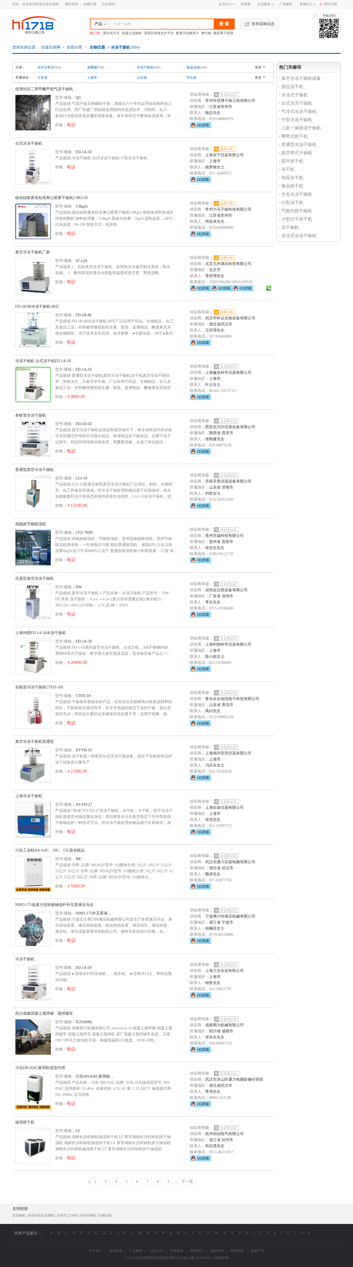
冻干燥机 (289, 227)
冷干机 (287, 169)
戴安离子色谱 (223, 33)
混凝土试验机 (132, 33)
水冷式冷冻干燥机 (298, 235)
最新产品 (257, 1251)
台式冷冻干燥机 (28, 143)
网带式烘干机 (293, 136)
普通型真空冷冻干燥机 (34, 470)
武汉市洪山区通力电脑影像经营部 (234, 1079)
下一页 (187, 1181)
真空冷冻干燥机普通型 (34, 741)
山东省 (142, 77)
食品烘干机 (291, 186)
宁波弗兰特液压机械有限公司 (230, 916)
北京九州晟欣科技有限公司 (228, 264)
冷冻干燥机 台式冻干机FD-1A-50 (43, 361)
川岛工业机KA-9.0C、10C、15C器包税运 (50, 850)
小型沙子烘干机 (295, 219)
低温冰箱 (193, 67)
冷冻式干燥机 (293, 94)
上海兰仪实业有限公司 (224, 971)
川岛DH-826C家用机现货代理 (40, 1068)
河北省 (191, 77)
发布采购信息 (260, 24)
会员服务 (264, 4)
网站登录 (71, 4)
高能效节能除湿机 (30, 524)
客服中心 (306, 4)
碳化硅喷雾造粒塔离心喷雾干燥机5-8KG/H (51, 198)
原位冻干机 (291, 86)
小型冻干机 (291, 202)
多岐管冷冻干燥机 (30, 415)
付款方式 (156, 1251)
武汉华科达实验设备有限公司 (230, 318)
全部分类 (74, 47)
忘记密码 (108, 4)
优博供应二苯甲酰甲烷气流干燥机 (44, 89)
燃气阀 (206, 33)
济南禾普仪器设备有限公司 (228, 481)
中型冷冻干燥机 (295, 119)
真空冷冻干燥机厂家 (32, 252)
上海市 (92, 77)
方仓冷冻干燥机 (295, 194)
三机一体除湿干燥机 (300, 128)
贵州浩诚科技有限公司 (224, 536)
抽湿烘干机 (24, 1122)
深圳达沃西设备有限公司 (226, 590)
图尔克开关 (111, 33)
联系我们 (196, 1251)
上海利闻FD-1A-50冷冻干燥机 (40, 633)
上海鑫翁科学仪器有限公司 (228, 372)
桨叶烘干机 (291, 161)
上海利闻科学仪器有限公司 (228, 644)
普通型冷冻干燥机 (298, 144)
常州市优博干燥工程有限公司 (230, 101)
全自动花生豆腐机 (41, 1215)
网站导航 (328, 4)
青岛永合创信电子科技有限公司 (232, 699)
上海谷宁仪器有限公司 (224, 155)
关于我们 (95, 1251)
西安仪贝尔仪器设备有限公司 (230, 427)
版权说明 (217, 1251)
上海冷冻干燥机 (28, 796)
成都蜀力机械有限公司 (224, 1025)
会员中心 (226, 4)
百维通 (245, 4)
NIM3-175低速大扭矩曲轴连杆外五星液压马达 (54, 905)
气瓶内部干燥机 (295, 210)
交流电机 (19, 1215)
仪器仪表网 (50, 47)
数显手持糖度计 (187, 33)
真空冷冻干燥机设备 (300, 78)
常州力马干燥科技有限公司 (228, 209)
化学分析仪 (46, 67)
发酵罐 (92, 67)
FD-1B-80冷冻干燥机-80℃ (37, 306)
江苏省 (42, 77)
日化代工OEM (67, 1215)
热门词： (96, 33)
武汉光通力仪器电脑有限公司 (230, 862)
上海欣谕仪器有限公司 (224, 807)
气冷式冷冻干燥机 (298, 111)
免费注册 (90, 4)
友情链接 (176, 1251)
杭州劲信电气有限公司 (224, 1134)
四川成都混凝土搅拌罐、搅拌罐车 (44, 1013)
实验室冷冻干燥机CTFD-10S (39, 687)
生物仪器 (97, 47)
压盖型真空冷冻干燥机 (34, 578)
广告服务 (286, 4)
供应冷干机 (291, 177)
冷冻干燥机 (145, 67)
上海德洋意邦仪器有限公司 (228, 753)
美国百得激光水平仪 (159, 33)
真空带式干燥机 (295, 152)
